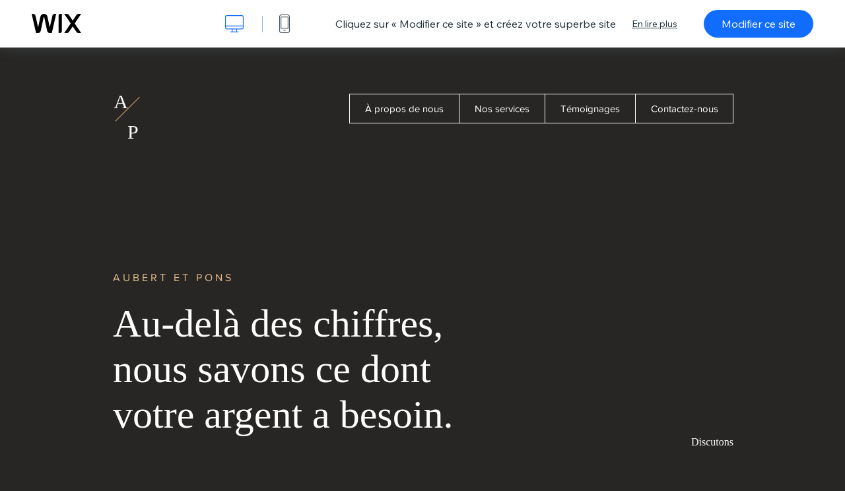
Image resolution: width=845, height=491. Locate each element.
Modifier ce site (758, 23)
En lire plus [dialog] (654, 24)
